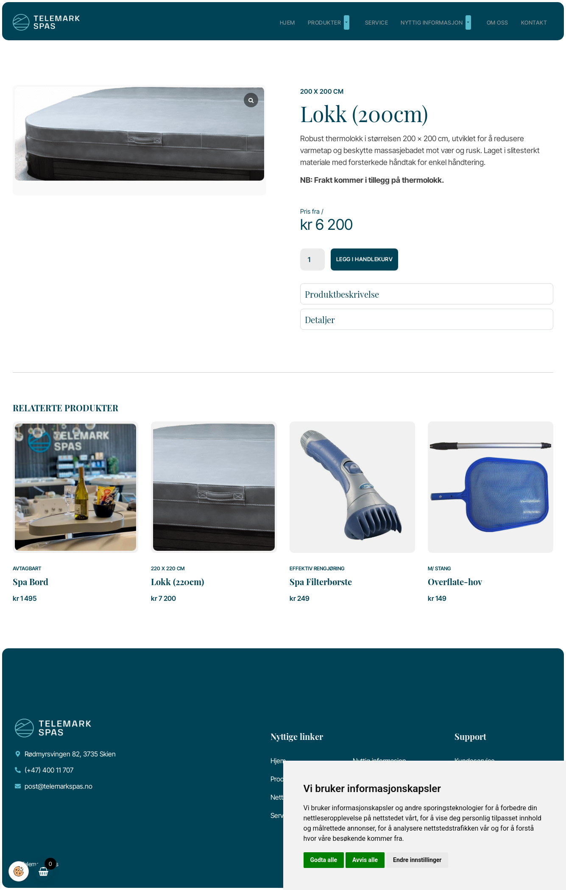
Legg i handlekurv (364, 259)
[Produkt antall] (312, 259)
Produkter (329, 22)
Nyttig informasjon (436, 22)
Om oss (497, 22)
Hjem (287, 22)
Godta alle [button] (323, 860)
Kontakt (534, 22)
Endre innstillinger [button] (417, 860)
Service (376, 22)
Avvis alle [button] (365, 860)
